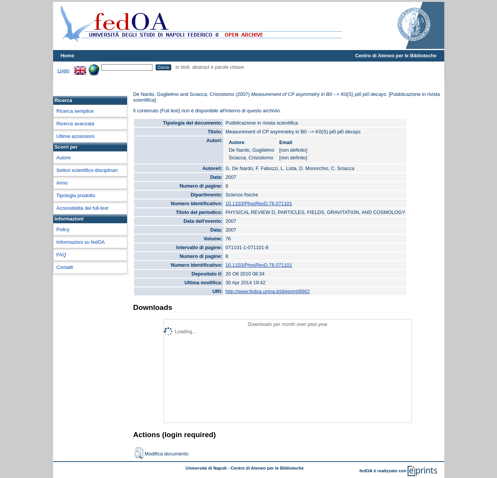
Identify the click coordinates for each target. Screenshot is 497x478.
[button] (138, 453)
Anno (62, 183)
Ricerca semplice (75, 111)
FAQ (61, 255)
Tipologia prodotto (76, 195)
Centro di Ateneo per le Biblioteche (396, 55)
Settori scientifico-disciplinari (87, 170)
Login (64, 70)
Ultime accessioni (76, 136)
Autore (64, 157)
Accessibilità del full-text (82, 208)
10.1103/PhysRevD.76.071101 (258, 203)
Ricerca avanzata (75, 123)
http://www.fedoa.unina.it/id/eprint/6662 (267, 291)
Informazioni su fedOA (81, 242)
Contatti (65, 267)
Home (67, 55)
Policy (63, 229)
